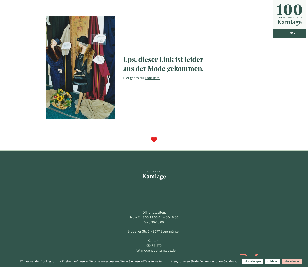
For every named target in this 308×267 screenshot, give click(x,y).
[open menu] (286, 33)
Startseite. (152, 77)
